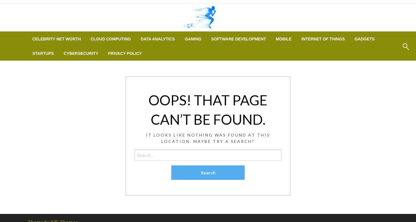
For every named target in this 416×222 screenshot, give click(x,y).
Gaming (193, 39)
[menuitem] (56, 39)
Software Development (238, 39)
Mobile (283, 39)
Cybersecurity (81, 53)
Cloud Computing (111, 39)
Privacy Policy (125, 53)
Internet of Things (323, 39)
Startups (43, 53)
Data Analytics (158, 39)
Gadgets (364, 39)
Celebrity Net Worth (56, 39)
